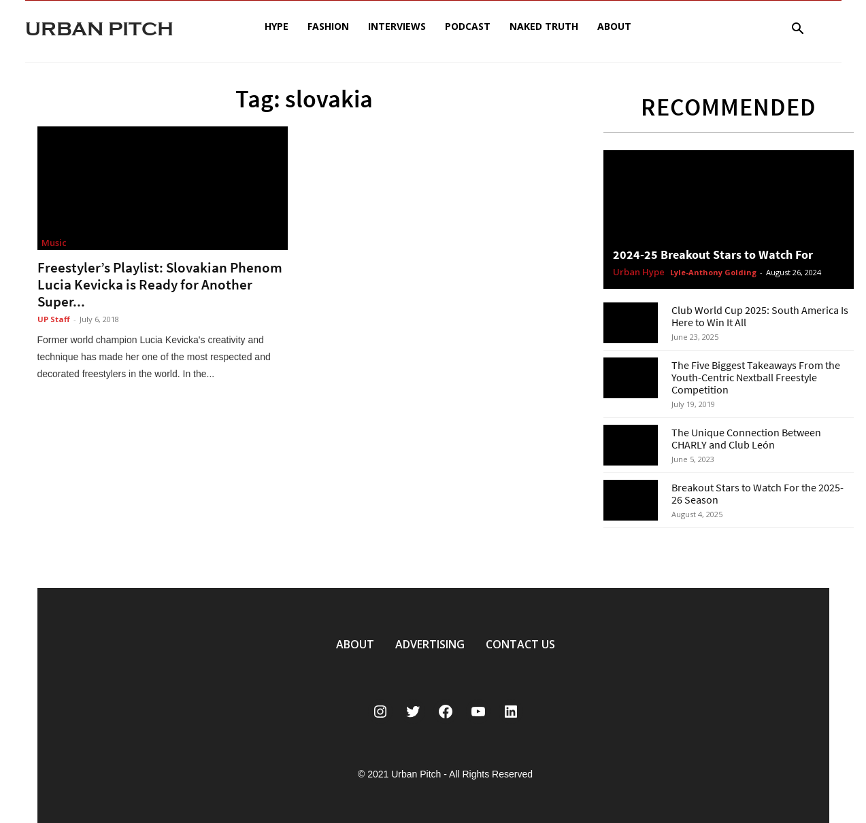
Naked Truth (544, 26)
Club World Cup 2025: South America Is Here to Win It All (759, 316)
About (614, 26)
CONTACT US (520, 644)
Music (54, 243)
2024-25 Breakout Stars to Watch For (713, 254)
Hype (276, 26)
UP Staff (53, 319)
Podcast (467, 26)
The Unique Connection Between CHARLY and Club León (746, 438)
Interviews (397, 26)
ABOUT (355, 644)
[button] (798, 30)
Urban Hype (639, 272)
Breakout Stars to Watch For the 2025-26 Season (757, 493)
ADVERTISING (430, 644)
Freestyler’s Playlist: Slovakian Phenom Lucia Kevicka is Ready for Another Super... (159, 284)
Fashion (328, 26)
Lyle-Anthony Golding (713, 272)
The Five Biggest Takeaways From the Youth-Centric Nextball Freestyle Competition (755, 377)
